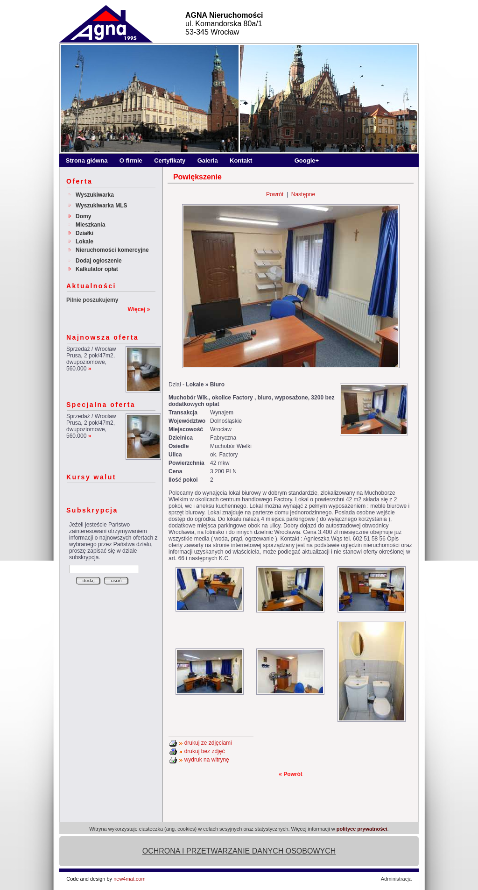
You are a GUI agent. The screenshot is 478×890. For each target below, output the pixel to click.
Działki (84, 233)
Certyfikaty (169, 160)
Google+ (307, 160)
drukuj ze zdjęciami (208, 743)
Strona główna (87, 160)
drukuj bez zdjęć (204, 751)
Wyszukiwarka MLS (101, 205)
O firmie (131, 160)
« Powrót (290, 774)
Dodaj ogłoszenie (99, 260)
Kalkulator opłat (97, 269)
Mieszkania (90, 224)
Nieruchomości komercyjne (112, 250)
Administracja (396, 879)
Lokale (84, 241)
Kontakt (241, 160)
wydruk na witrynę (206, 759)
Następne (303, 194)
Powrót (274, 194)
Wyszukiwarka (95, 195)
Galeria (207, 160)
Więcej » (138, 309)
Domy (83, 216)
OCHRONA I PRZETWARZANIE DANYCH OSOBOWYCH (239, 851)
